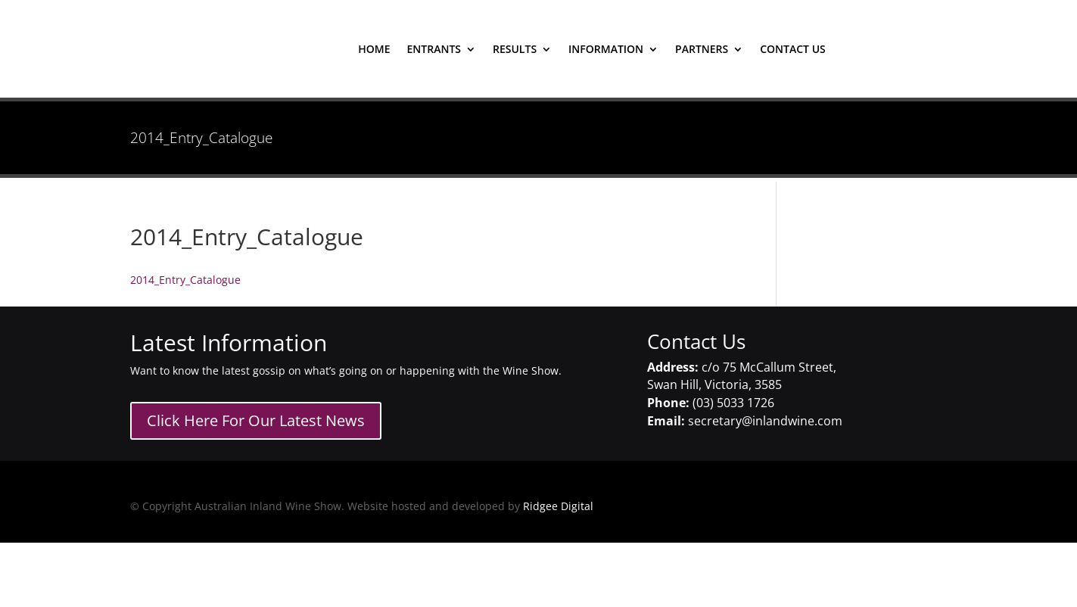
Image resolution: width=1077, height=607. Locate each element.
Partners (701, 50)
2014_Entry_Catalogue (185, 279)
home (374, 50)
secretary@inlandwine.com (765, 420)
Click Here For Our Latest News (256, 420)
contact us (793, 50)
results (515, 50)
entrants (434, 50)
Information (605, 50)
